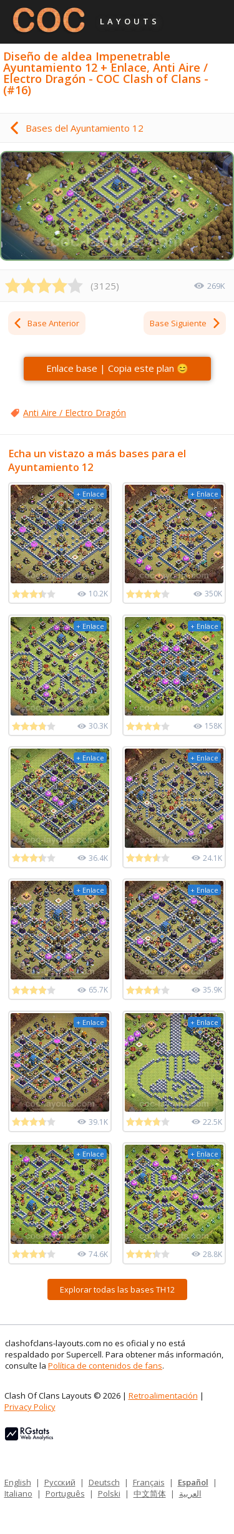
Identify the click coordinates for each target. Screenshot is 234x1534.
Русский (60, 1482)
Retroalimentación (163, 1395)
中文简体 (150, 1493)
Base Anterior (45, 323)
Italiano (18, 1493)
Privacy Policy (30, 1406)
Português (65, 1493)
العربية (190, 1493)
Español (193, 1482)
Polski (109, 1493)
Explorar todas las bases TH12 (117, 1289)
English (17, 1482)
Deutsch (104, 1482)
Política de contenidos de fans (105, 1365)
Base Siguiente (186, 323)
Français (149, 1482)
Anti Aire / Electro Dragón (74, 413)
